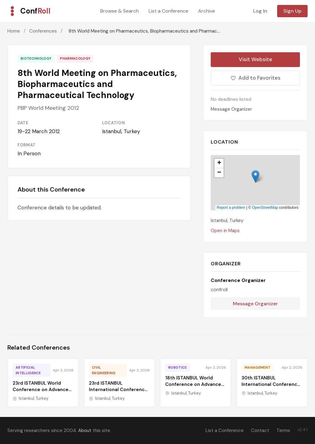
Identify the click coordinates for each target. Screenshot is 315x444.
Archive (206, 11)
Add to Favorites (255, 77)
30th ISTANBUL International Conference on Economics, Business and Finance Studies (270, 387)
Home (13, 31)
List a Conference (168, 11)
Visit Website (255, 59)
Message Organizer (231, 109)
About (84, 430)
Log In (260, 11)
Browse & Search (119, 11)
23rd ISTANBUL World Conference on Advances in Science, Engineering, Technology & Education (42, 393)
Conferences (43, 31)
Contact (260, 430)
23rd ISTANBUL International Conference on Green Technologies (118, 389)
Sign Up (292, 11)
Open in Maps (225, 231)
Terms (283, 430)
